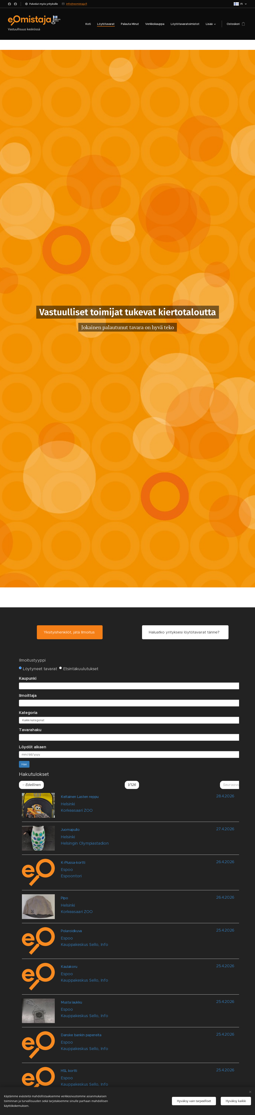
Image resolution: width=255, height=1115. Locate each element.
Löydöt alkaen (32, 747)
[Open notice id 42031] (135, 943)
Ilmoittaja (28, 695)
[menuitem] (89, 24)
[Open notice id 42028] (135, 1047)
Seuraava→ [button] (233, 784)
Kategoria (28, 712)
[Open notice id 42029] (135, 1013)
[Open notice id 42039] (135, 807)
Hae (24, 764)
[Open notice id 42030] (135, 979)
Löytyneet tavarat (38, 668)
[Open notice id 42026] (135, 1083)
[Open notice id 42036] (135, 874)
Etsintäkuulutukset (78, 668)
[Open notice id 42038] (135, 840)
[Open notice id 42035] (135, 908)
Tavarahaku (30, 729)
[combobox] (132, 686)
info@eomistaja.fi (76, 4)
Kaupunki (27, 678)
